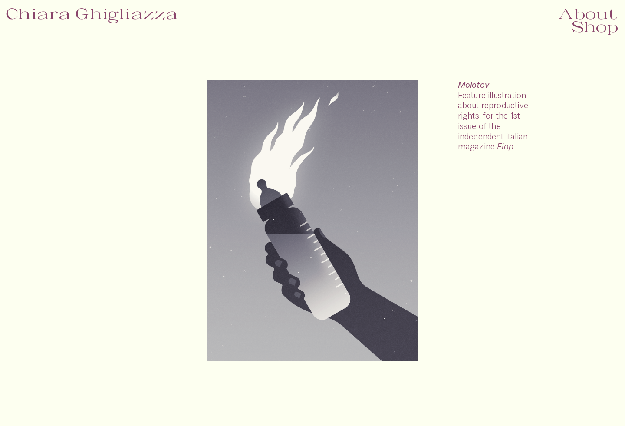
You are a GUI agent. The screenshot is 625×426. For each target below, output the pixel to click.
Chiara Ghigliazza (92, 13)
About (588, 13)
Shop (594, 26)
